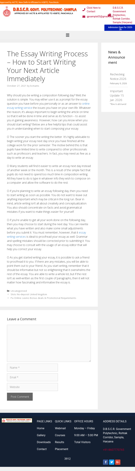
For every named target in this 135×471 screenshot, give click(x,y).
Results (59, 442)
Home (40, 428)
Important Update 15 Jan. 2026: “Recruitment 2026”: (118, 100)
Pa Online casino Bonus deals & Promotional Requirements (43, 298)
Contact (42, 449)
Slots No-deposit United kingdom (29, 294)
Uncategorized (19, 290)
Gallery (41, 435)
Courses (60, 435)
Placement (61, 449)
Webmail (60, 428)
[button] (67, 35)
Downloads (44, 442)
